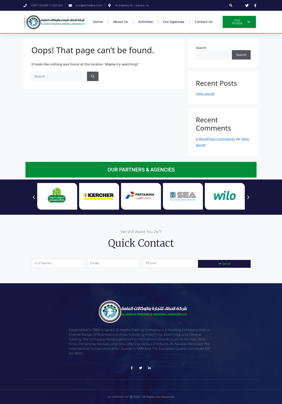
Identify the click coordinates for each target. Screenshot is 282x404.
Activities (145, 22)
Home (98, 22)
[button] (231, 5)
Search (201, 47)
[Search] (93, 76)
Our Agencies (173, 22)
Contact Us (204, 22)
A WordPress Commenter (215, 139)
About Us (120, 22)
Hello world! (205, 93)
